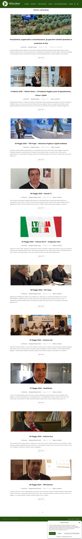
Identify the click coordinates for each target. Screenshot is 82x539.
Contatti (71, 4)
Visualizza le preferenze (71, 533)
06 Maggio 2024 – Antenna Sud (41, 453)
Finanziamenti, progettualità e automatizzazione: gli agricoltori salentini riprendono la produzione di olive (41, 45)
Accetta (52, 533)
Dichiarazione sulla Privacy (67, 536)
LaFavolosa (24, 53)
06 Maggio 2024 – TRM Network (41, 502)
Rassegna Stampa (32, 53)
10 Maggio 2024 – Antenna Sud (41, 357)
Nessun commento (55, 109)
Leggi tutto (42, 64)
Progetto (27, 4)
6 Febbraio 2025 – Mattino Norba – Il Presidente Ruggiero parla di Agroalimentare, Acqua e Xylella (41, 101)
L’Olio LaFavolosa (42, 4)
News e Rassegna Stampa (60, 4)
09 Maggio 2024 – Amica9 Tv (41, 207)
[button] (79, 522)
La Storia (50, 4)
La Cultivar (33, 4)
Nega (59, 533)
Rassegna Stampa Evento (35, 211)
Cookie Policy (58, 536)
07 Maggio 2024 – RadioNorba (40, 405)
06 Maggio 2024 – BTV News (41, 307)
